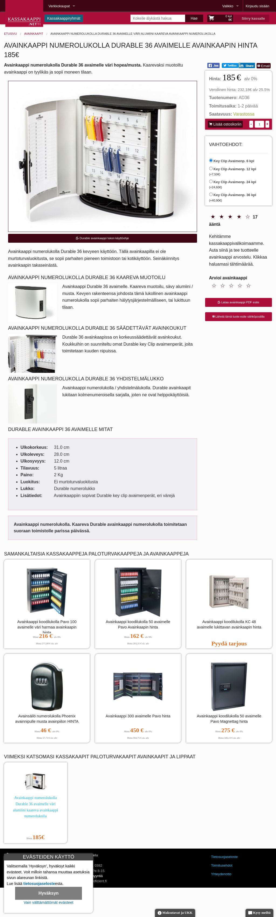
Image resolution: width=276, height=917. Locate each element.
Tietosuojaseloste (224, 857)
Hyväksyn (49, 893)
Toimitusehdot (221, 865)
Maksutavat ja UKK (175, 913)
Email (263, 66)
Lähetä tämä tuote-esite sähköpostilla (238, 316)
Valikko (227, 6)
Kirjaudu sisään (258, 6)
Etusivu (10, 33)
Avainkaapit (33, 33)
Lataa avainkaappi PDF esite (238, 302)
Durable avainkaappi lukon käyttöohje (102, 238)
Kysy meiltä (259, 913)
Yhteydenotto (221, 874)
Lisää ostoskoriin (225, 124)
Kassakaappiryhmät (63, 18)
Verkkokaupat (59, 6)
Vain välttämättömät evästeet (49, 902)
